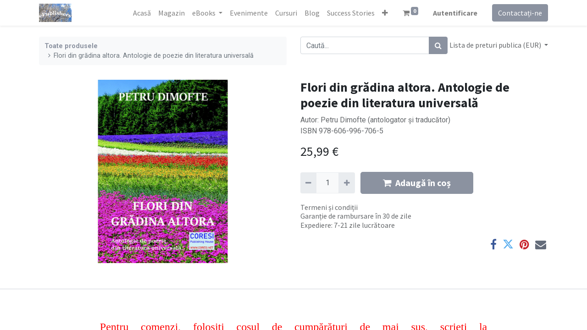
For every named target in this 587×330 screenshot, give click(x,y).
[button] (385, 13)
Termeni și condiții (329, 207)
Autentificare (455, 12)
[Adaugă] (346, 182)
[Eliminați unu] (308, 182)
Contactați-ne (520, 12)
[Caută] (438, 45)
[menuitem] (142, 13)
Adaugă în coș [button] (417, 182)
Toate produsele (71, 46)
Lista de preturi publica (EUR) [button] (496, 45)
